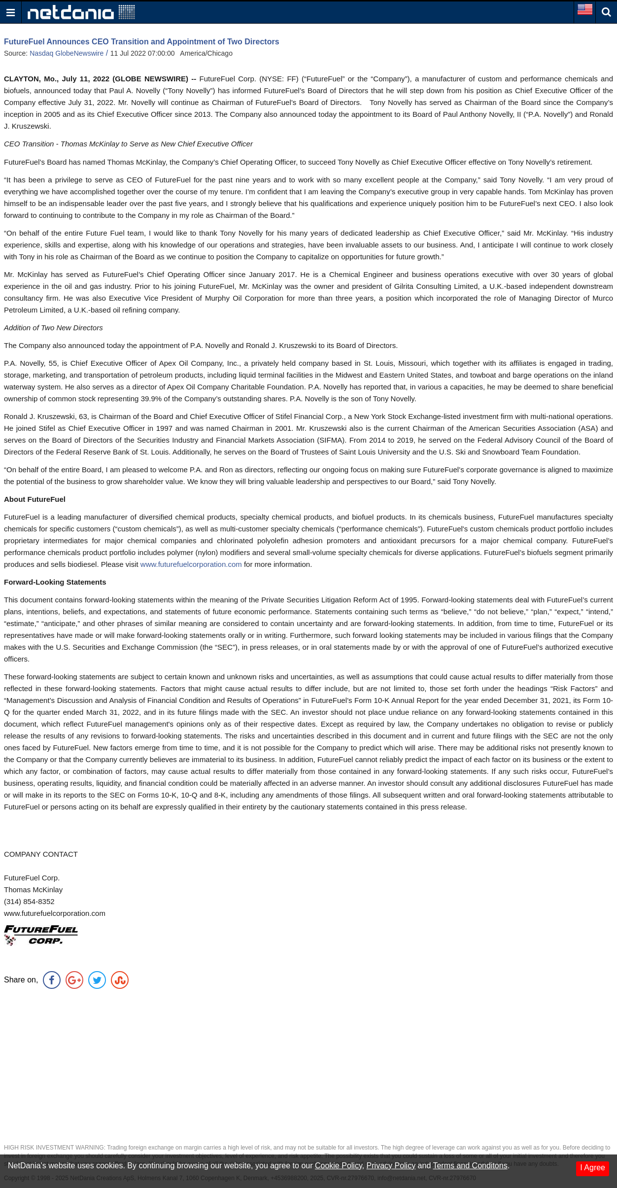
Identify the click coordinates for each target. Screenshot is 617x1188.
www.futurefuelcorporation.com (192, 564)
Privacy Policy (391, 1165)
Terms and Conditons (470, 1165)
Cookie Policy (338, 1165)
